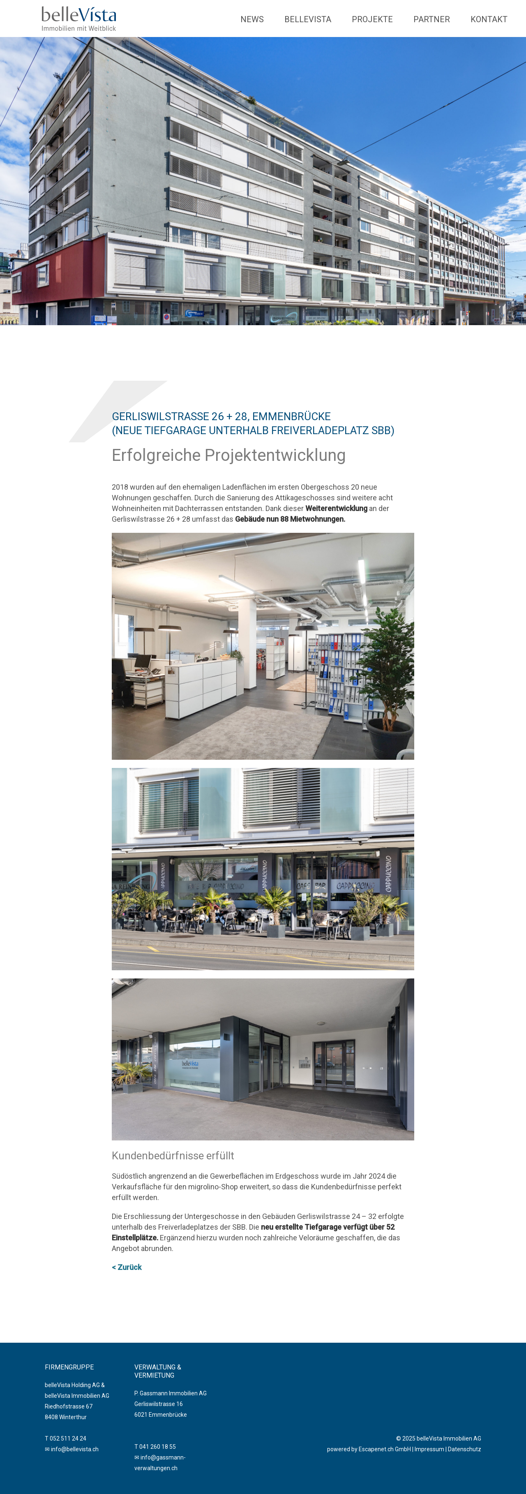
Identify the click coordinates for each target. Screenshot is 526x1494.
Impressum (429, 1449)
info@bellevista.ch (75, 1449)
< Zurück (126, 1267)
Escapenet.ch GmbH (385, 1449)
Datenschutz (464, 1449)
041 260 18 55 (157, 1446)
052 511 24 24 (68, 1438)
